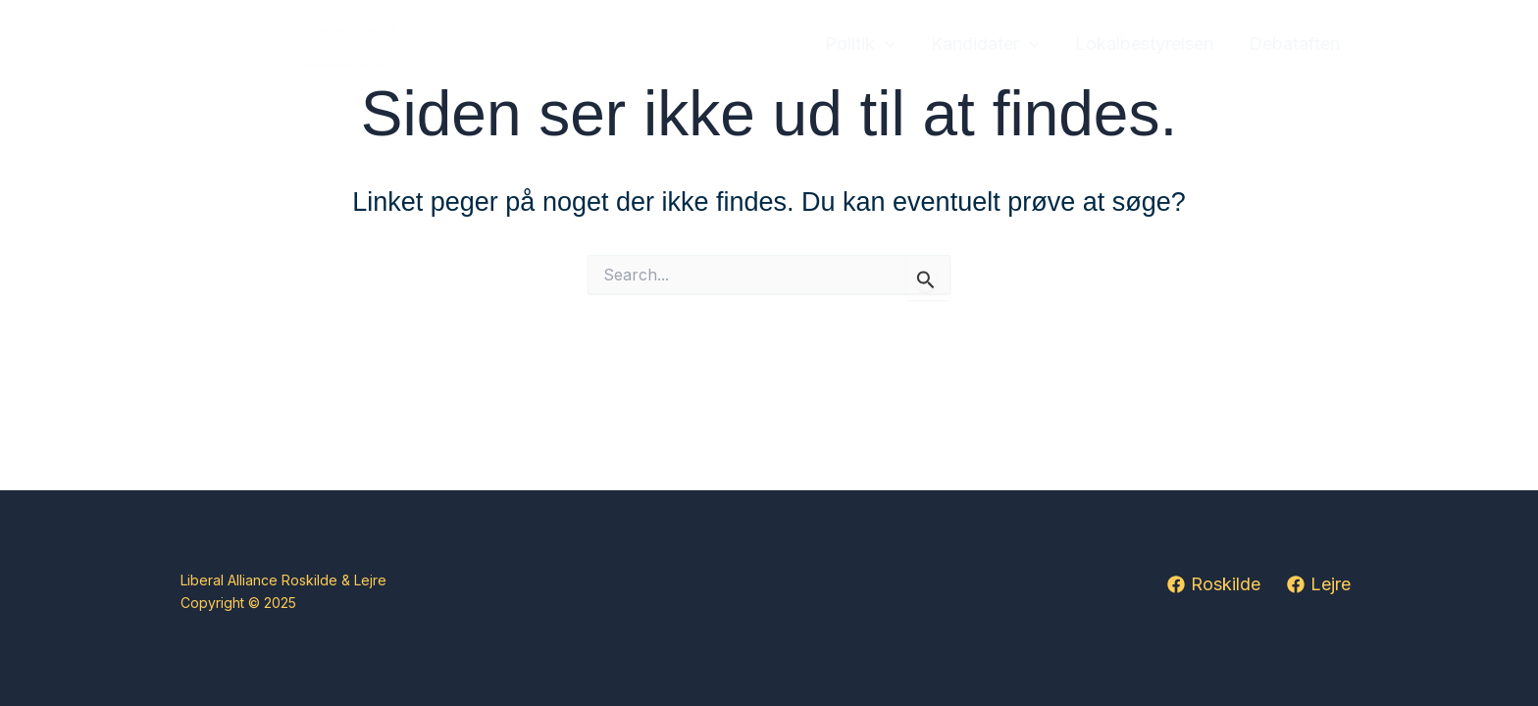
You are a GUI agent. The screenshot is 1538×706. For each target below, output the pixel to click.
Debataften (1294, 43)
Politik (860, 44)
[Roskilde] (1213, 584)
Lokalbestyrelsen (1144, 43)
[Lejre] (1319, 584)
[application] (885, 44)
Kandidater (985, 44)
